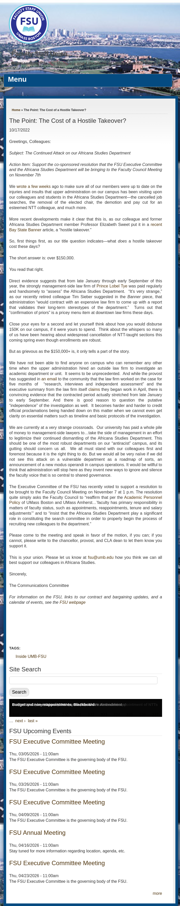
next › (20, 721)
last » (33, 721)
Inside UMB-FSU (31, 656)
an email (49, 379)
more (157, 893)
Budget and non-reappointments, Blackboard (53, 704)
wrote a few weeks (34, 186)
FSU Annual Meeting (37, 832)
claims (94, 389)
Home (16, 110)
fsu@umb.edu (101, 557)
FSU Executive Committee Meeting (57, 741)
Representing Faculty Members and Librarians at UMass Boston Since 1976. (89, 63)
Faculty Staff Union (39, 53)
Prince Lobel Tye (112, 286)
